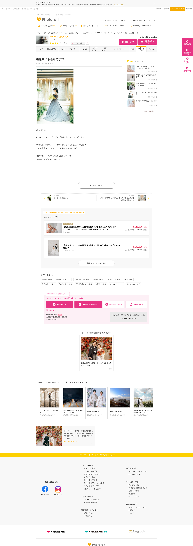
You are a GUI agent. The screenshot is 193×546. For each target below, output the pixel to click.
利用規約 (132, 510)
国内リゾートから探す (92, 489)
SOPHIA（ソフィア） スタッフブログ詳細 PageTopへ (98, 455)
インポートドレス (49, 284)
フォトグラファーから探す (94, 483)
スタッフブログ (141, 49)
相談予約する (187, 42)
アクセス (152, 49)
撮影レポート (105, 49)
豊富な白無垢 (98, 279)
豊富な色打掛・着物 (82, 279)
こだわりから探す (90, 471)
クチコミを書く (78, 43)
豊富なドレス (47, 279)
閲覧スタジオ (89, 513)
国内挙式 (158, 8)
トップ (40, 49)
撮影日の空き (187, 51)
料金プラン (73, 49)
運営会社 (132, 494)
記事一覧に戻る (97, 185)
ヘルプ (131, 513)
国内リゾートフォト (89, 26)
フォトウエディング (178, 8)
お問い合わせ (134, 491)
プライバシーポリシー (137, 507)
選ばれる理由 (51, 49)
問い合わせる (52, 310)
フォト (63, 49)
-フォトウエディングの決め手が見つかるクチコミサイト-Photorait (47, 19)
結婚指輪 (189, 8)
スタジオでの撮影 (66, 284)
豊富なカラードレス (64, 279)
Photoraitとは (134, 485)
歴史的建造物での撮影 (84, 284)
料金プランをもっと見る (99, 263)
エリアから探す (90, 468)
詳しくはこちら (119, 4)
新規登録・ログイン (111, 20)
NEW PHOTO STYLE (115, 26)
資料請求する (187, 69)
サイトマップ (134, 497)
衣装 (132, 49)
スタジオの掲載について (138, 488)
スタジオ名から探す (91, 486)
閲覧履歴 (137, 20)
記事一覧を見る (149, 111)
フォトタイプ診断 (90, 480)
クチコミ (84, 49)
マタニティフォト (117, 284)
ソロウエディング (134, 284)
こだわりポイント (95, 49)
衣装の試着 (128, 279)
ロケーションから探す (92, 500)
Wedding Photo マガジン (142, 26)
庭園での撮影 (101, 284)
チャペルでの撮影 (114, 279)
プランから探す (90, 477)
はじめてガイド (150, 20)
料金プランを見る (187, 60)
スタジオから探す (90, 502)
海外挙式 (166, 8)
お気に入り (88, 516)
